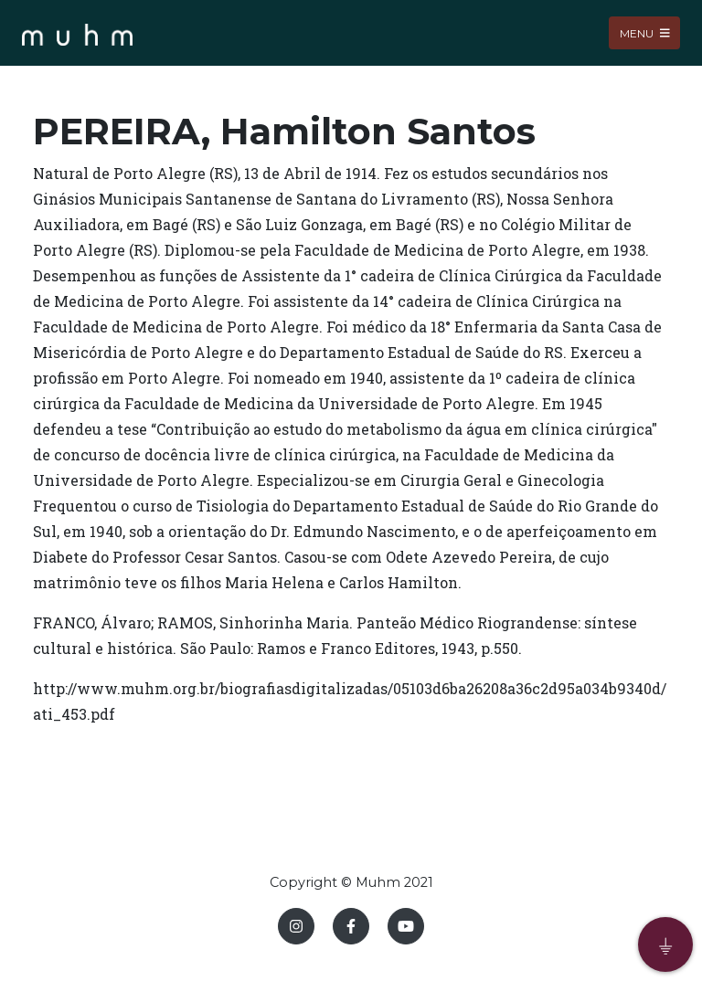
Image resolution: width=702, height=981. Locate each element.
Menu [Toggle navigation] (645, 32)
